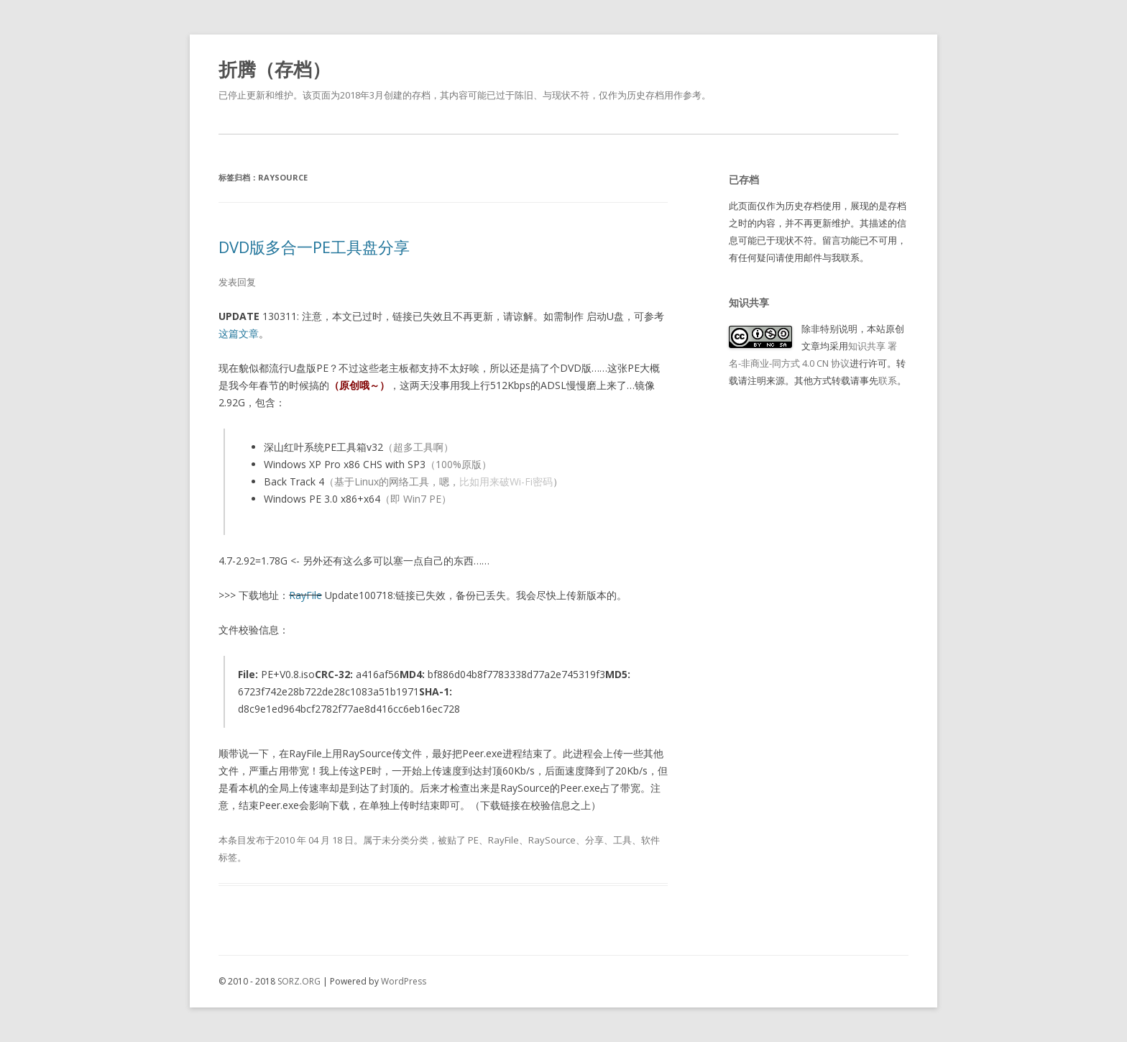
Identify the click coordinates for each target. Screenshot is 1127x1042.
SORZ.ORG (299, 981)
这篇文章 (238, 333)
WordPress (403, 981)
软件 (650, 839)
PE (473, 839)
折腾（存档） (274, 69)
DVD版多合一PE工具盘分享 (314, 246)
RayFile (305, 595)
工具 (622, 839)
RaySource (552, 839)
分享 (594, 839)
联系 (887, 380)
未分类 (396, 839)
